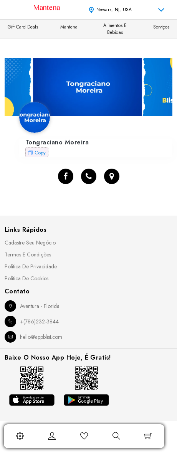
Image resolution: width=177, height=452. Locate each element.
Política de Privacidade (31, 266)
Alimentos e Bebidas (115, 29)
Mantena (69, 26)
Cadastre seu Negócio (30, 242)
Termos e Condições (28, 254)
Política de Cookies (26, 278)
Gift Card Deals (23, 26)
